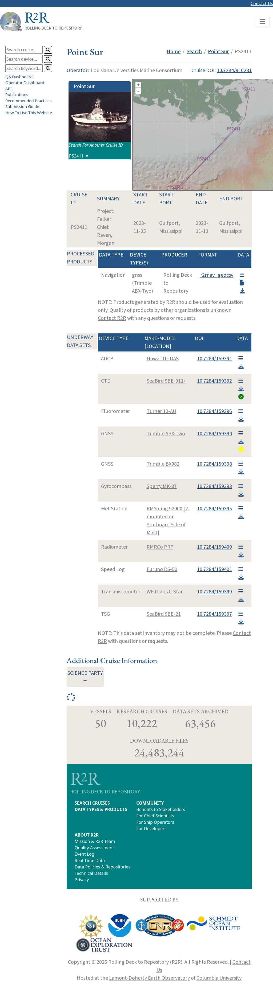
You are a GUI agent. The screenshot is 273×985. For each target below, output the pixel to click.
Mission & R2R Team (95, 841)
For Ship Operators (155, 822)
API (8, 88)
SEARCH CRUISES (92, 803)
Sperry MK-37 (162, 486)
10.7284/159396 (214, 411)
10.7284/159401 (214, 569)
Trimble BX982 (163, 464)
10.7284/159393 (214, 486)
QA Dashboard (19, 76)
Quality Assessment (94, 848)
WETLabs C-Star (165, 591)
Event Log (84, 854)
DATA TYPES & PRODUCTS (101, 809)
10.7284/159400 (214, 547)
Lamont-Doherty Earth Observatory (149, 978)
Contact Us (262, 3)
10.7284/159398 (214, 464)
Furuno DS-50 (162, 569)
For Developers (151, 828)
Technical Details (91, 873)
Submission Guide (22, 106)
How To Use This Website (28, 112)
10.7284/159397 (214, 614)
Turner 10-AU (161, 411)
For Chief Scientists (155, 816)
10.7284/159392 (214, 381)
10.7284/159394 (214, 433)
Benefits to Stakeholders (160, 809)
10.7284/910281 (234, 70)
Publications (16, 94)
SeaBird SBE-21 (164, 614)
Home (173, 51)
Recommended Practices (28, 100)
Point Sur (218, 51)
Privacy (82, 880)
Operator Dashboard (24, 82)
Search (194, 51)
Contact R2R (112, 318)
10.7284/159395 (214, 508)
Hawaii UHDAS (163, 358)
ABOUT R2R (87, 835)
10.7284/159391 (214, 358)
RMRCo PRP (160, 547)
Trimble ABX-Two (166, 433)
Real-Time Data (90, 860)
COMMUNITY (150, 803)
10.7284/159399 (214, 591)
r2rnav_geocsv (216, 275)
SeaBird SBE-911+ (166, 381)
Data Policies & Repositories (102, 867)
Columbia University (219, 978)
